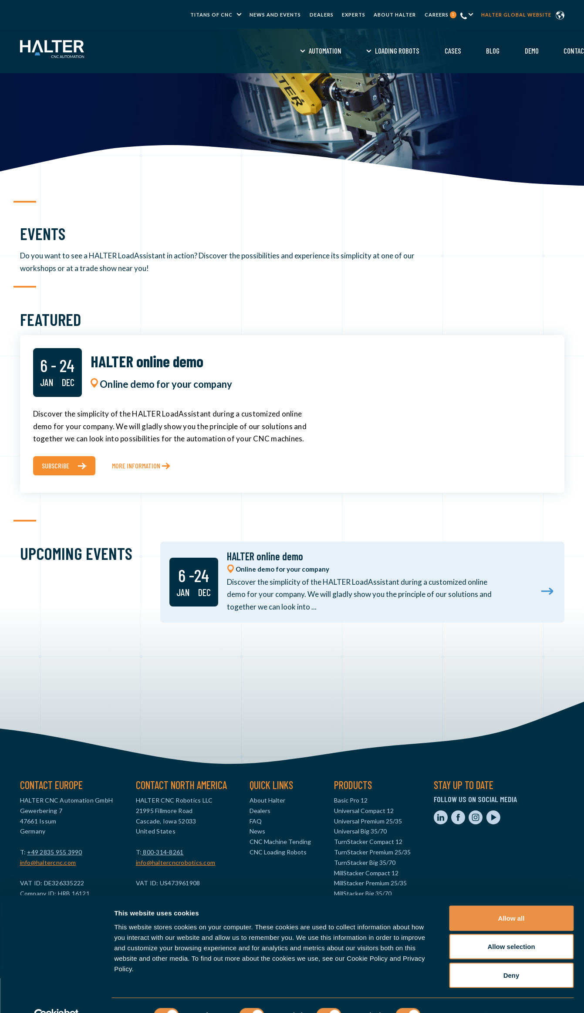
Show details (457, 995)
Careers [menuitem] (440, 14)
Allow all (511, 898)
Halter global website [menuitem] (516, 14)
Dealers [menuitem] (322, 14)
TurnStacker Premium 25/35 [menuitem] (372, 852)
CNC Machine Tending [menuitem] (280, 841)
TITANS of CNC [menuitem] (211, 14)
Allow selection (511, 927)
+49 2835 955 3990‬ (54, 852)
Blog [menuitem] (364, 50)
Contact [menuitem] (447, 50)
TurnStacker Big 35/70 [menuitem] (364, 862)
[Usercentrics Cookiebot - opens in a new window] (56, 996)
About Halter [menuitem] (395, 14)
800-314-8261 (162, 852)
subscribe (55, 465)
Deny (511, 955)
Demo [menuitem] (403, 50)
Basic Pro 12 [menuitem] (351, 800)
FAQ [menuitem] (256, 821)
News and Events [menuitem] (275, 14)
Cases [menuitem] (324, 50)
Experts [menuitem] (353, 14)
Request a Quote (510, 50)
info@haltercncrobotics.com (176, 862)
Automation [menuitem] (196, 50)
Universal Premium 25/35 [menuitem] (368, 821)
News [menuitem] (257, 831)
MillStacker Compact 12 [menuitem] (366, 873)
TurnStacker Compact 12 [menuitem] (368, 841)
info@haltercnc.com (48, 862)
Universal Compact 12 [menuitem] (364, 810)
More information (136, 465)
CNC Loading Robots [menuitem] (278, 852)
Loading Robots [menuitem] (268, 50)
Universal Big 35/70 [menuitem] (360, 831)
